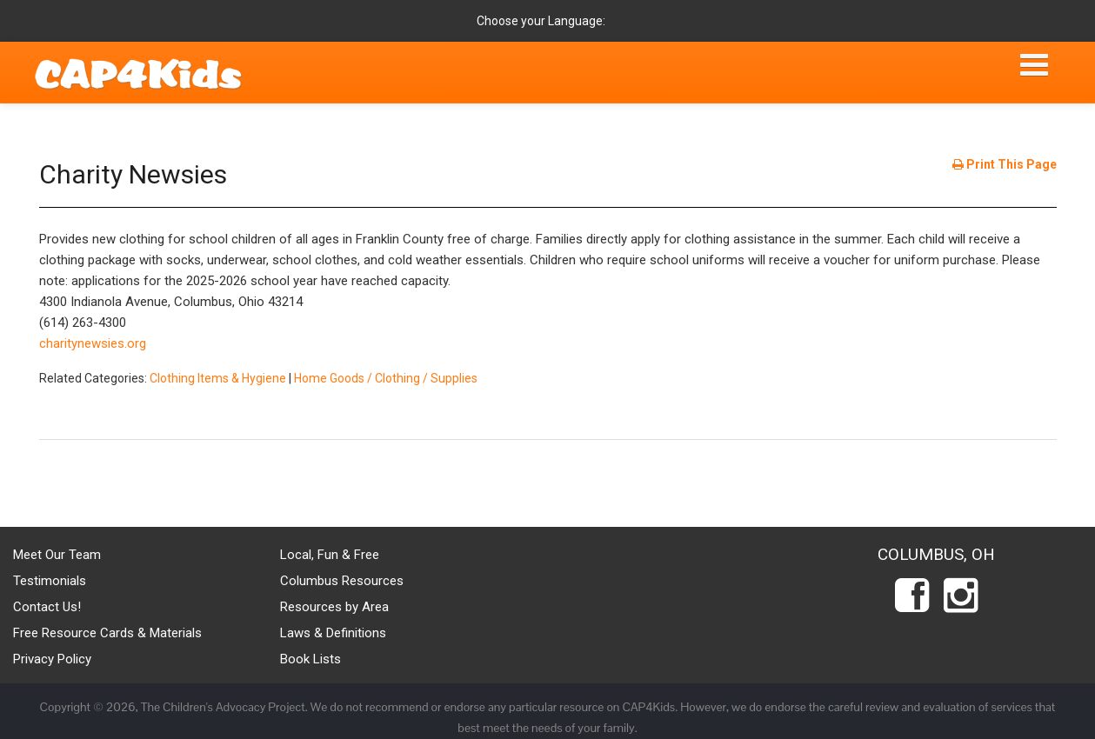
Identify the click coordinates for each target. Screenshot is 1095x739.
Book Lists (310, 659)
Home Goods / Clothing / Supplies (385, 378)
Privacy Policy (52, 659)
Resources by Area (334, 607)
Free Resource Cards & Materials (107, 633)
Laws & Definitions (333, 633)
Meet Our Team (57, 555)
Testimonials (49, 581)
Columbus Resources (342, 581)
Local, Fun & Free (329, 555)
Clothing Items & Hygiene (218, 378)
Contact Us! (47, 607)
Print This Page (1004, 164)
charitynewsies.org (92, 343)
